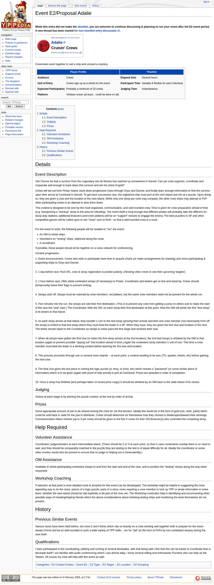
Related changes (14, 120)
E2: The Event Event (72, 38)
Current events (13, 50)
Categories (43, 564)
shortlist (83, 26)
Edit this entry (56, 53)
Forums (9, 77)
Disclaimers (176, 577)
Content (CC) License (108, 577)
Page (40, 5)
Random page (12, 53)
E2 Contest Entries (62, 564)
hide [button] (60, 109)
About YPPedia (156, 577)
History (95, 5)
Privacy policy (134, 577)
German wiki (12, 88)
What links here (13, 116)
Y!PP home (11, 70)
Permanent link (13, 130)
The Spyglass (12, 81)
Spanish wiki (12, 92)
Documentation (13, 84)
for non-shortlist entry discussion (95, 30)
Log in (206, 1)
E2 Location (124, 564)
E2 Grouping (141, 564)
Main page (11, 39)
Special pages (12, 123)
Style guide (11, 46)
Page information (14, 134)
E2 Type (95, 564)
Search (5, 97)
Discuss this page (57, 5)
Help (7, 60)
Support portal (12, 74)
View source (80, 5)
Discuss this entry (72, 53)
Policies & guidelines (16, 42)
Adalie (56, 42)
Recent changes (14, 57)
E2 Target (108, 564)
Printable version (14, 127)
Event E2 (81, 564)
